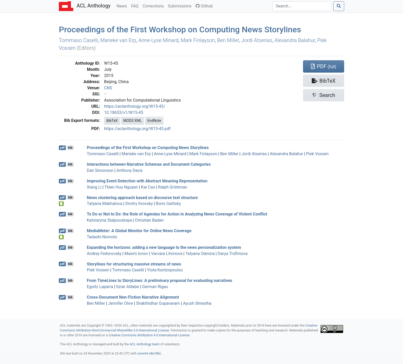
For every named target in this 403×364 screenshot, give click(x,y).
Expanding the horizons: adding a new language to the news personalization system (164, 247)
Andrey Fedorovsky (104, 253)
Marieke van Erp (118, 40)
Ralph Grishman (172, 187)
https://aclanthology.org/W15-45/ (134, 106)
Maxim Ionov (136, 253)
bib (70, 148)
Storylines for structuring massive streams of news (134, 263)
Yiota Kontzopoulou (165, 270)
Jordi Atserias (256, 40)
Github (204, 6)
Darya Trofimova (233, 253)
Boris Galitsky (168, 203)
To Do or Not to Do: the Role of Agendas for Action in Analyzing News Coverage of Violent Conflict (177, 214)
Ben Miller (228, 40)
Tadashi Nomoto (102, 236)
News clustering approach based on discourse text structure (142, 197)
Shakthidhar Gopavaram (158, 303)
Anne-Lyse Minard (158, 40)
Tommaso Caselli (78, 40)
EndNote (154, 121)
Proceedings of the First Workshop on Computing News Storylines (180, 29)
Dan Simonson (100, 170)
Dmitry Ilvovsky (139, 203)
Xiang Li (94, 187)
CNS (108, 87)
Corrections (154, 5)
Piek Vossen (317, 153)
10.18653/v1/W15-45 (123, 112)
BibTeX (112, 121)
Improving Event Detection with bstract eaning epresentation (147, 181)
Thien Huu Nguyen (121, 187)
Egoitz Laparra (100, 286)
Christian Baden (149, 220)
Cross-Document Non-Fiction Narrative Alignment (133, 297)
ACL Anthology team (145, 344)
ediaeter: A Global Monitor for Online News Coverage (139, 230)
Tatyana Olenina (200, 253)
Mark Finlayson (198, 40)
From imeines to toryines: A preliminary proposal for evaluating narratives (159, 280)
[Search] (301, 6)
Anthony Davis (129, 170)
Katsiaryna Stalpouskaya (109, 220)
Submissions (181, 5)
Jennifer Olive (120, 303)
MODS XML (132, 121)
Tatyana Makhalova (104, 203)
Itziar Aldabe (127, 286)
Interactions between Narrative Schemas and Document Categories (149, 164)
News (123, 5)
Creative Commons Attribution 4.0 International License (148, 335)
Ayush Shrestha (197, 303)
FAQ (136, 5)
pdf (62, 148)
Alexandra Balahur (294, 40)
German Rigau (155, 286)
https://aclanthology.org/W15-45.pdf (137, 128)
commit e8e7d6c (149, 353)
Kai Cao (148, 187)
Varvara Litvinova (166, 253)
